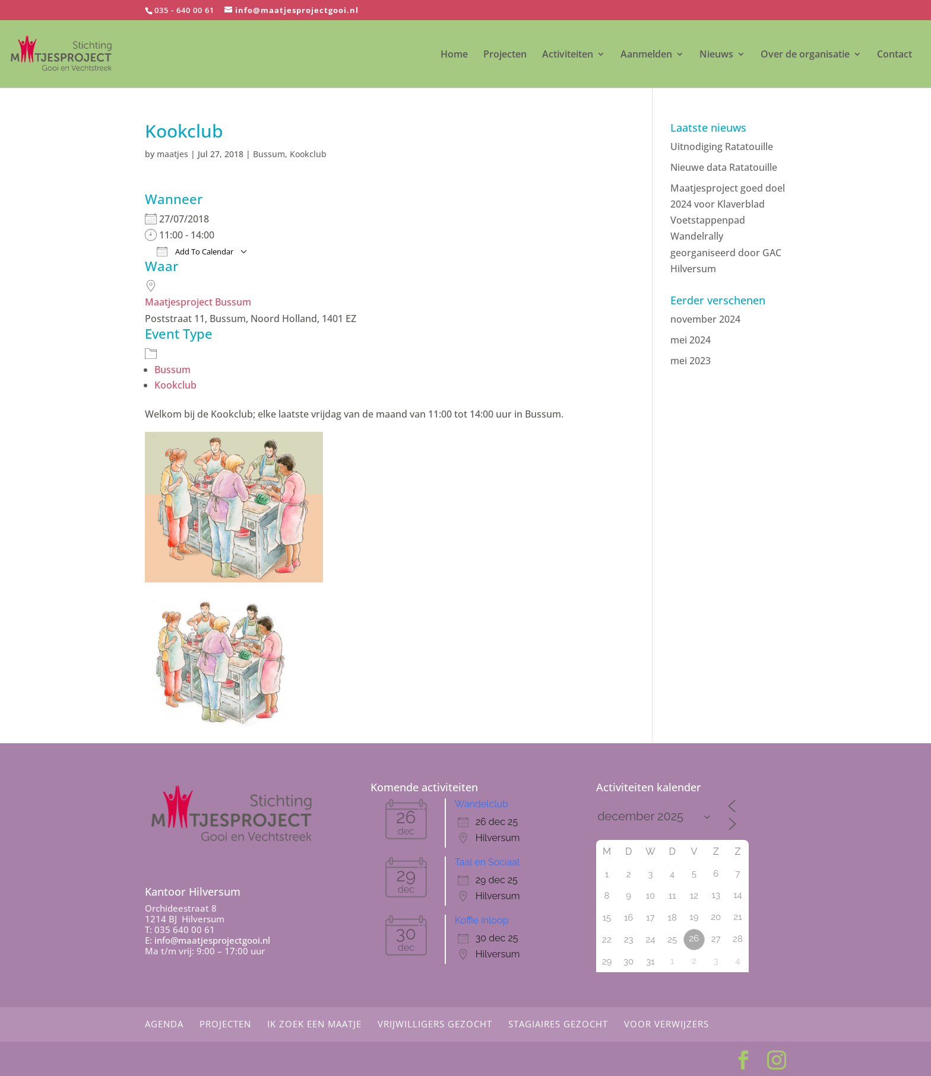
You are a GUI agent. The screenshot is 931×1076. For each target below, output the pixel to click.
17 (650, 917)
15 (607, 917)
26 (694, 938)
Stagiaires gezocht (558, 1024)
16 (628, 917)
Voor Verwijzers (666, 1024)
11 (672, 895)
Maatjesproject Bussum (198, 301)
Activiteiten (567, 55)
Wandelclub (481, 804)
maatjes (172, 154)
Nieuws (716, 55)
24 (650, 939)
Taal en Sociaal (487, 862)
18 (672, 917)
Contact (894, 55)
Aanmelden (646, 55)
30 (628, 961)
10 (651, 895)
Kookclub (308, 154)
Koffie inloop (481, 920)
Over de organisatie (805, 55)
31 (650, 961)
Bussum (269, 154)
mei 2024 (690, 339)
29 (607, 961)
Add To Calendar (195, 251)
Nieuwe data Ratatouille (723, 167)
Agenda (164, 1024)
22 (607, 939)
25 (672, 939)
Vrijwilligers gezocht (435, 1024)
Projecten (505, 55)
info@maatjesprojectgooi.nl (212, 940)
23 (629, 939)
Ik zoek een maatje (314, 1024)
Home (454, 55)
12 (694, 895)
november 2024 (705, 319)
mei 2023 (690, 360)
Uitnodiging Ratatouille (721, 146)
